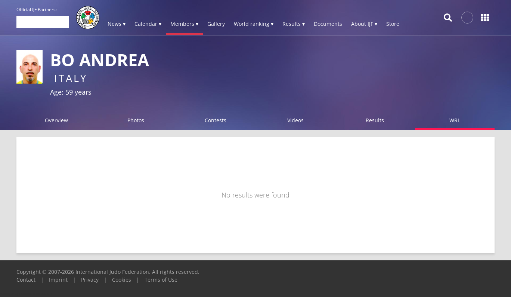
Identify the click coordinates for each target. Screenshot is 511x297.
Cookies (121, 279)
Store (392, 23)
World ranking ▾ (253, 23)
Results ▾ (293, 23)
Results (375, 120)
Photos (135, 120)
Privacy (90, 279)
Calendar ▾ (147, 23)
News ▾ (117, 23)
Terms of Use (161, 279)
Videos (295, 120)
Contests (215, 120)
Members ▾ (184, 23)
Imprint (58, 279)
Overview (56, 120)
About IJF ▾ (364, 23)
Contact (25, 279)
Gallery (216, 23)
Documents (328, 23)
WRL (454, 120)
